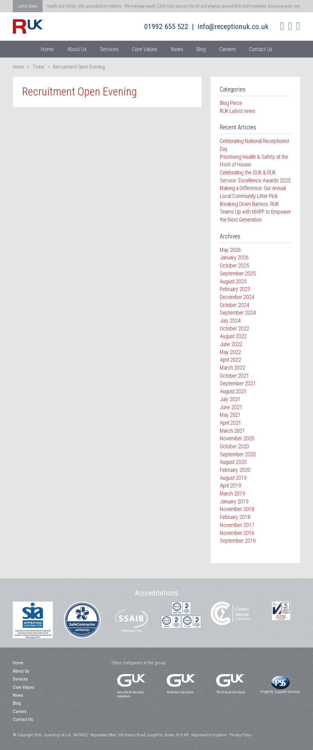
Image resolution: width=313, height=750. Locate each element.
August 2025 (233, 281)
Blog (201, 49)
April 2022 (230, 359)
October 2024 (234, 305)
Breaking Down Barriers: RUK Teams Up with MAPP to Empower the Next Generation (255, 212)
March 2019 (232, 493)
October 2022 (234, 328)
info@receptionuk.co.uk (232, 26)
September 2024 (238, 312)
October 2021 (234, 375)
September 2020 (238, 454)
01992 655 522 (166, 26)
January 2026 (234, 257)
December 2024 (237, 297)
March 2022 (232, 367)
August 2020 (233, 462)
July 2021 (230, 399)
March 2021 (232, 430)
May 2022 (230, 352)
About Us (77, 49)
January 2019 (234, 501)
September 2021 (238, 383)
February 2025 (235, 289)
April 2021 (230, 423)
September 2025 (238, 273)
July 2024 (230, 320)
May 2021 (230, 415)
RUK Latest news (237, 111)
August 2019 (233, 478)
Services (109, 49)
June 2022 (231, 344)
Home (47, 49)
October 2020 (234, 446)
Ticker (38, 67)
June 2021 (231, 407)
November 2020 (237, 438)
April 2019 (230, 485)
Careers (227, 49)
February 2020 (235, 470)
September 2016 (238, 540)
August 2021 (233, 391)
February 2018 (235, 517)
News (177, 49)
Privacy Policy (240, 735)
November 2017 (237, 525)
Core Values (144, 49)
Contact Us (260, 49)
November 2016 (237, 533)
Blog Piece (231, 103)
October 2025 (234, 265)
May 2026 (230, 250)
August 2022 (233, 336)
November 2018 (237, 509)
